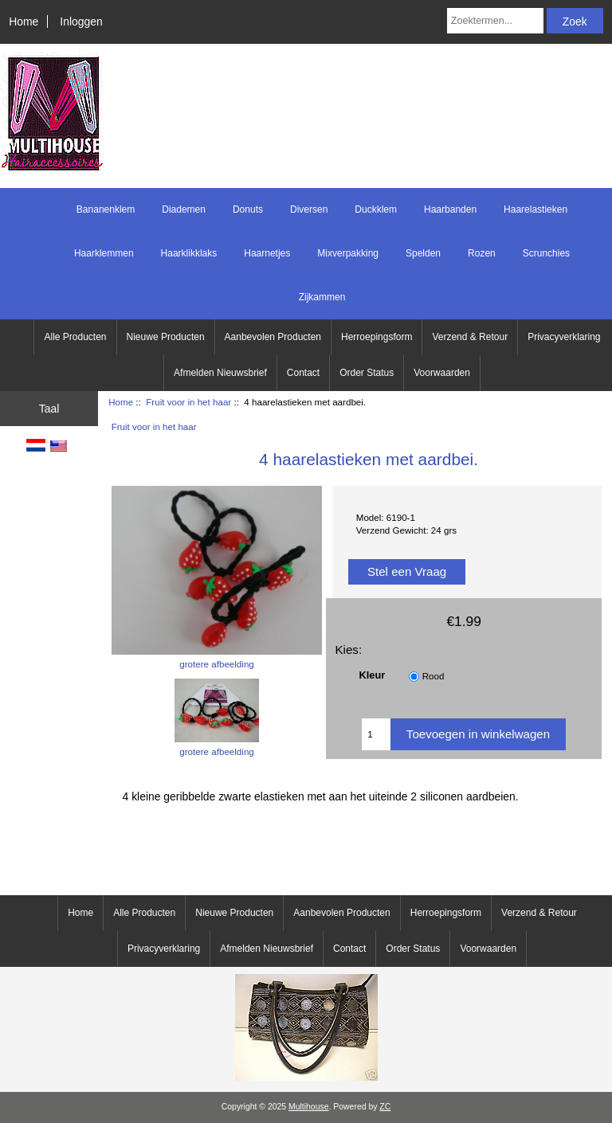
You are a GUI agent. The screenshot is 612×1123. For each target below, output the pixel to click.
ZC (384, 1106)
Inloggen (81, 21)
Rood (433, 676)
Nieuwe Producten (166, 336)
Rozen (482, 253)
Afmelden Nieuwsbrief (220, 372)
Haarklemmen (104, 253)
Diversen (309, 209)
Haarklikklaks (189, 253)
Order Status (366, 372)
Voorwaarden (442, 372)
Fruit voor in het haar (188, 402)
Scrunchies (546, 253)
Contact (303, 372)
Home (23, 21)
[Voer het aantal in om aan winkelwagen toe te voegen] (376, 734)
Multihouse (308, 1106)
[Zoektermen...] (495, 20)
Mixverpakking (348, 253)
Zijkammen (322, 297)
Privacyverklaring (564, 336)
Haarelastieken (535, 209)
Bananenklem (105, 209)
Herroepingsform (376, 336)
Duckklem (376, 209)
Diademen (184, 209)
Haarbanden (450, 209)
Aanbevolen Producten (273, 336)
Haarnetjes (267, 253)
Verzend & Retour (470, 336)
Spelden (423, 253)
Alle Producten (75, 336)
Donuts (248, 209)
